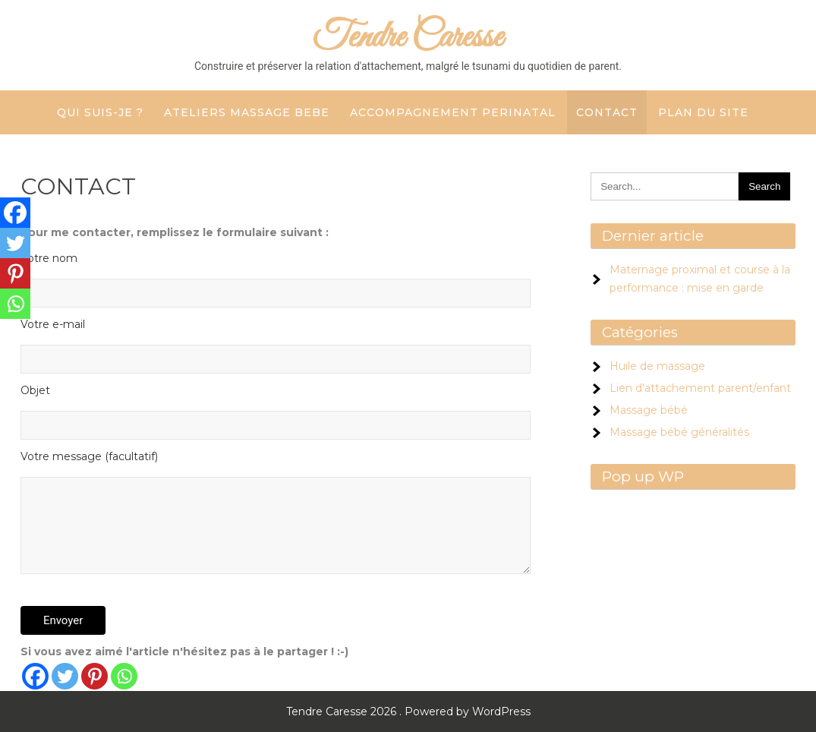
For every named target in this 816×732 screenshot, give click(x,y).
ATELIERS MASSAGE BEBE (246, 112)
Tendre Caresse (408, 38)
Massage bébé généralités (679, 432)
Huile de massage (657, 366)
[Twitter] (65, 676)
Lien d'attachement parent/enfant (700, 388)
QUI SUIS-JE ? (100, 112)
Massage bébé (649, 410)
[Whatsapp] (124, 676)
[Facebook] (35, 676)
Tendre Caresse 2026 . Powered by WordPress (408, 711)
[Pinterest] (94, 676)
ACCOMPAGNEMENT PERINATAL (453, 112)
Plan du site (703, 112)
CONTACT (607, 112)
